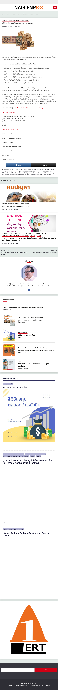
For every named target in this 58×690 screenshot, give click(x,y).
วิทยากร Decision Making (29, 169)
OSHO (19, 361)
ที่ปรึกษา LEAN (18, 169)
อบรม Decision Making (8, 174)
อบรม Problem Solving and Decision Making (39, 174)
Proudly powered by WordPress (17, 685)
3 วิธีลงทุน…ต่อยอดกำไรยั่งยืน (27, 335)
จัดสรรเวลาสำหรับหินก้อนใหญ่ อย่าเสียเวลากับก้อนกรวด (36, 351)
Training (39, 235)
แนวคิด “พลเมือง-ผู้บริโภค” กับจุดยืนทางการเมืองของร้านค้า (23, 307)
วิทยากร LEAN (40, 169)
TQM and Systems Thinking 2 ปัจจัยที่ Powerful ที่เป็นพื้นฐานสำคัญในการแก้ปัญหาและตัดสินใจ (29, 239)
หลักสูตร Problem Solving (21, 173)
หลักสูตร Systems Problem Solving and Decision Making (26, 534)
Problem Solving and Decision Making (35, 233)
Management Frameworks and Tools (12, 233)
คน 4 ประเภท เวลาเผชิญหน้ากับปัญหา (15, 206)
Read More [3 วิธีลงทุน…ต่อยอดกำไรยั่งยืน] (6, 447)
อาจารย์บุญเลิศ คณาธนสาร (10, 129)
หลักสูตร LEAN (10, 173)
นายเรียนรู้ (17, 26)
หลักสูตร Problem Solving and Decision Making (41, 173)
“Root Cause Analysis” (8, 112)
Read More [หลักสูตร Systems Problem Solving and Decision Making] (6, 595)
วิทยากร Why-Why (37, 171)
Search (46, 669)
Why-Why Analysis (9, 169)
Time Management (45, 348)
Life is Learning (7, 305)
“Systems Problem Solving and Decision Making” (29, 108)
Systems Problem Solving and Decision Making (15, 20)
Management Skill (22, 332)
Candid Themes (45, 685)
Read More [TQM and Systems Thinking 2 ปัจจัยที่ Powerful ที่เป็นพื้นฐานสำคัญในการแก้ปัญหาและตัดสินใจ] (6, 522)
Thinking (32, 235)
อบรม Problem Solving (20, 174)
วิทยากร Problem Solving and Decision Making (18, 171)
